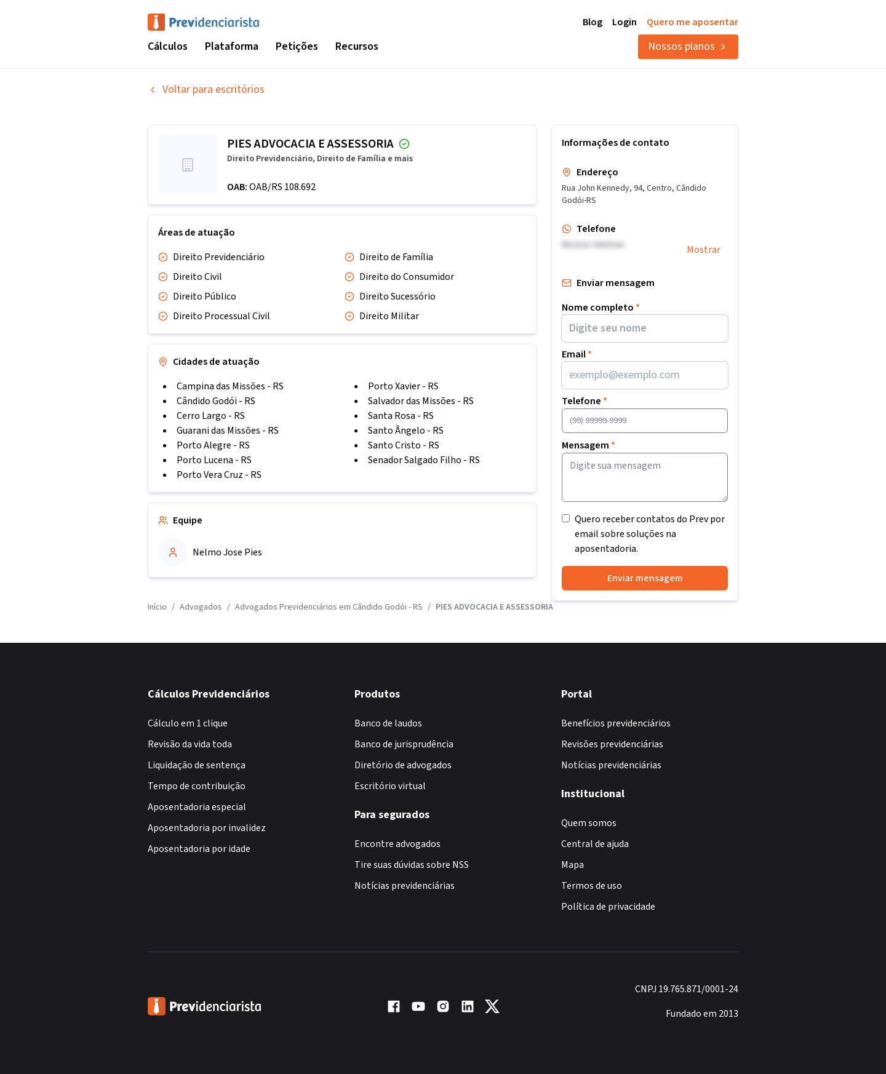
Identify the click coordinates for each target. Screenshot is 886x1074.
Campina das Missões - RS (230, 386)
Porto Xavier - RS (403, 386)
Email (577, 354)
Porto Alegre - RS (213, 445)
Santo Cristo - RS (403, 445)
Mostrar (703, 250)
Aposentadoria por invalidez (207, 827)
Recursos (356, 46)
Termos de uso (591, 885)
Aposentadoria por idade (199, 848)
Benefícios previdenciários (616, 723)
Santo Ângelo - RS (406, 430)
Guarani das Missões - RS (228, 430)
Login (624, 22)
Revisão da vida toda (190, 744)
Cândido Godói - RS (216, 401)
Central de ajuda (595, 843)
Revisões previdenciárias (612, 744)
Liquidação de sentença (196, 765)
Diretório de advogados (403, 765)
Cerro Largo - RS (211, 416)
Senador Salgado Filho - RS (424, 460)
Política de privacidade (608, 906)
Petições (297, 46)
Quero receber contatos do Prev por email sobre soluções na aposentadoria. (650, 533)
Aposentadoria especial (197, 807)
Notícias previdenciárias (404, 885)
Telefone (584, 401)
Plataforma (231, 46)
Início (157, 607)
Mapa (572, 864)
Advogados (201, 607)
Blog (592, 22)
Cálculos (168, 46)
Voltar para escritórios (206, 89)
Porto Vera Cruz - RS (219, 475)
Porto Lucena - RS (214, 460)
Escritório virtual (390, 786)
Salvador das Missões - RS (421, 401)
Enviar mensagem (645, 578)
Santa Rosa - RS (401, 416)
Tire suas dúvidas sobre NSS (411, 864)
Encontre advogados (397, 843)
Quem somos (589, 823)
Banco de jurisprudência (403, 744)
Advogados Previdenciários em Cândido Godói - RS (329, 607)
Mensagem (588, 445)
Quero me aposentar (692, 22)
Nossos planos (688, 46)
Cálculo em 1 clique (188, 723)
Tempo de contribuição (196, 786)
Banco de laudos (388, 723)
